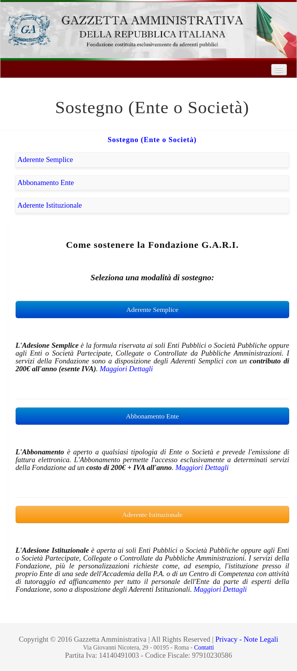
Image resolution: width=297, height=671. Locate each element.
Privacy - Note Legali (246, 639)
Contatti (204, 647)
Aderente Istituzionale (50, 205)
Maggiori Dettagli (126, 369)
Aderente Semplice (45, 159)
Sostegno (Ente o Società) (152, 139)
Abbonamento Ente (46, 182)
